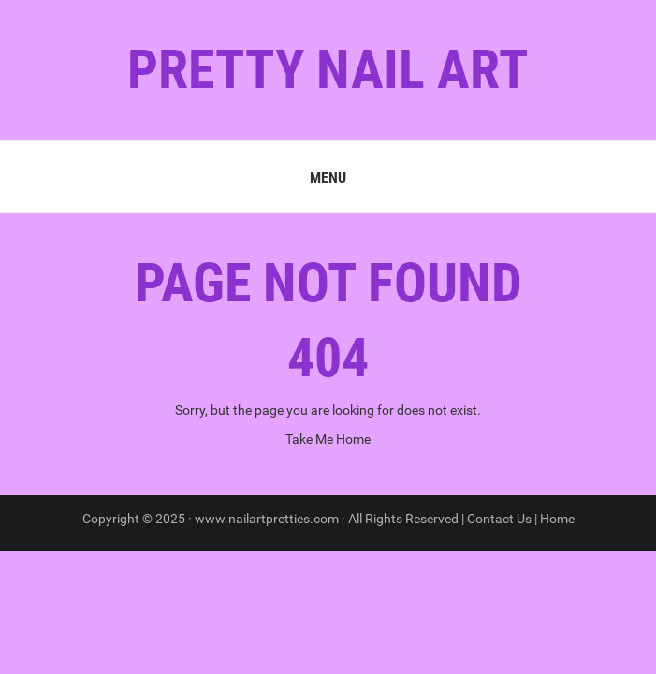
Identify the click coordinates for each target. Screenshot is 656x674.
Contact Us (499, 518)
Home (557, 518)
